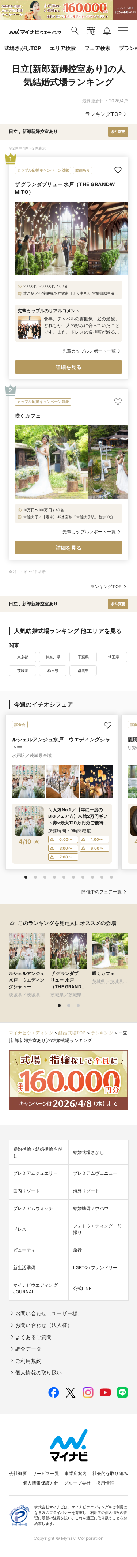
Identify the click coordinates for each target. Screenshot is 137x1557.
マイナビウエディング (31, 1032)
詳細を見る (68, 367)
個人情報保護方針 (40, 1483)
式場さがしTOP (22, 48)
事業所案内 (76, 1473)
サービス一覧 (46, 1473)
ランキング (102, 1032)
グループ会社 (77, 1483)
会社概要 (18, 1473)
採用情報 (105, 1483)
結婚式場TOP (71, 1032)
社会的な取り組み (110, 1473)
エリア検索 (63, 48)
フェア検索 (97, 48)
